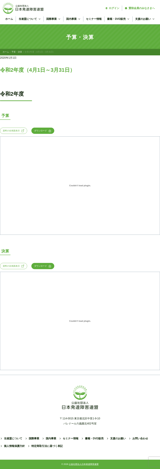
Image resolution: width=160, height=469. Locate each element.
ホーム (9, 19)
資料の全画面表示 (13, 130)
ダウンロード (42, 130)
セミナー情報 (94, 19)
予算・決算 (16, 52)
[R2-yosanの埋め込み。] (80, 185)
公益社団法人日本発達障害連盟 (84, 464)
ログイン (112, 8)
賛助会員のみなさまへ (140, 8)
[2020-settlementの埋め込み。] (80, 321)
